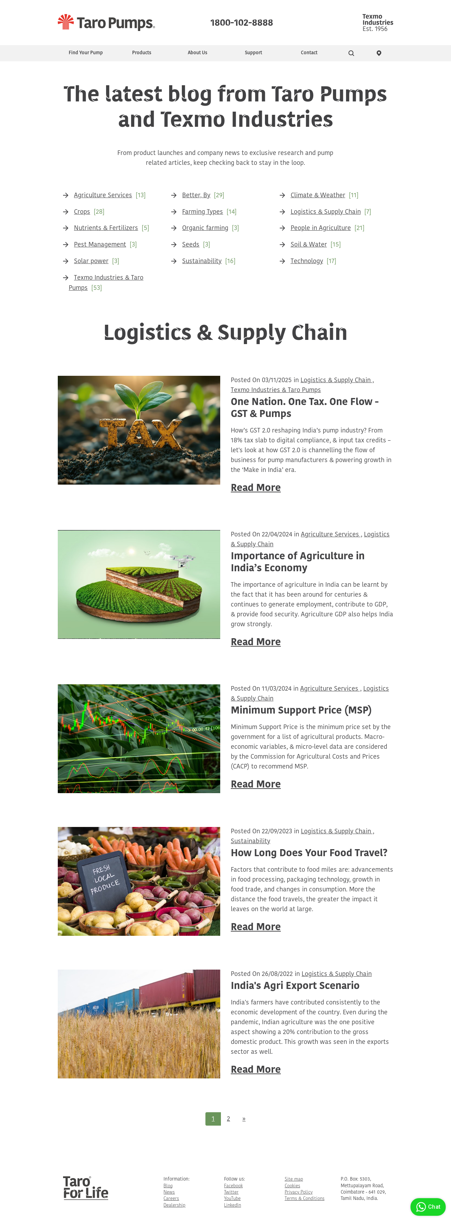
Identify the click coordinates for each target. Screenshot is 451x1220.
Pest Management (100, 245)
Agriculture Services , (331, 534)
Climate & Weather (318, 195)
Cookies (292, 1186)
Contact (309, 53)
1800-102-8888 (241, 21)
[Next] (244, 1119)
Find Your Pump (86, 53)
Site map (294, 1179)
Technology (307, 261)
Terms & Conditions (305, 1198)
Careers (171, 1198)
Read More (256, 488)
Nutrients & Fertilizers (106, 228)
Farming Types (202, 212)
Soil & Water (309, 245)
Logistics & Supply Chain (326, 212)
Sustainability (202, 261)
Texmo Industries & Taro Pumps (276, 390)
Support (253, 53)
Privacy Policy (299, 1192)
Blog (168, 1186)
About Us (197, 53)
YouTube (232, 1198)
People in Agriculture (321, 228)
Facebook (233, 1186)
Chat (427, 1207)
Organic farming (205, 228)
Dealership (174, 1205)
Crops (82, 212)
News (169, 1192)
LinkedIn (232, 1205)
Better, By (196, 195)
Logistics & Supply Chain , (337, 380)
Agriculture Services (103, 195)
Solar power (91, 261)
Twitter (231, 1192)
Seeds (190, 245)
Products (141, 53)
